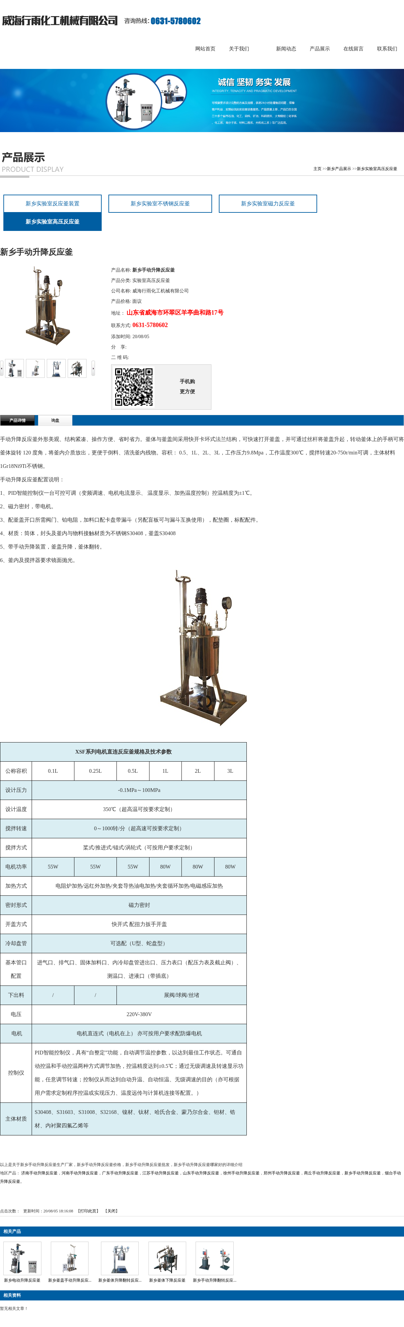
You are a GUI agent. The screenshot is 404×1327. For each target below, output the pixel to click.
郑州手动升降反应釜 (282, 1173)
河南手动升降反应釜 (80, 1173)
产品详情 (17, 420)
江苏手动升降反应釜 (160, 1173)
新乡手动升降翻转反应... (214, 1280)
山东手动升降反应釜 (201, 1173)
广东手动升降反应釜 (120, 1173)
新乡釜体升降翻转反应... (120, 1280)
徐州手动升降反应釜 (241, 1173)
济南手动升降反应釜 (39, 1173)
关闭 (111, 1211)
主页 (317, 168)
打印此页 (88, 1211)
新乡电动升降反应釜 (22, 1280)
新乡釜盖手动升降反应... (70, 1280)
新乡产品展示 (339, 168)
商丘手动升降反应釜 (322, 1173)
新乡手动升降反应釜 (362, 1173)
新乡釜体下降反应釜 (167, 1280)
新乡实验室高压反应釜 (377, 168)
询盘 (55, 420)
